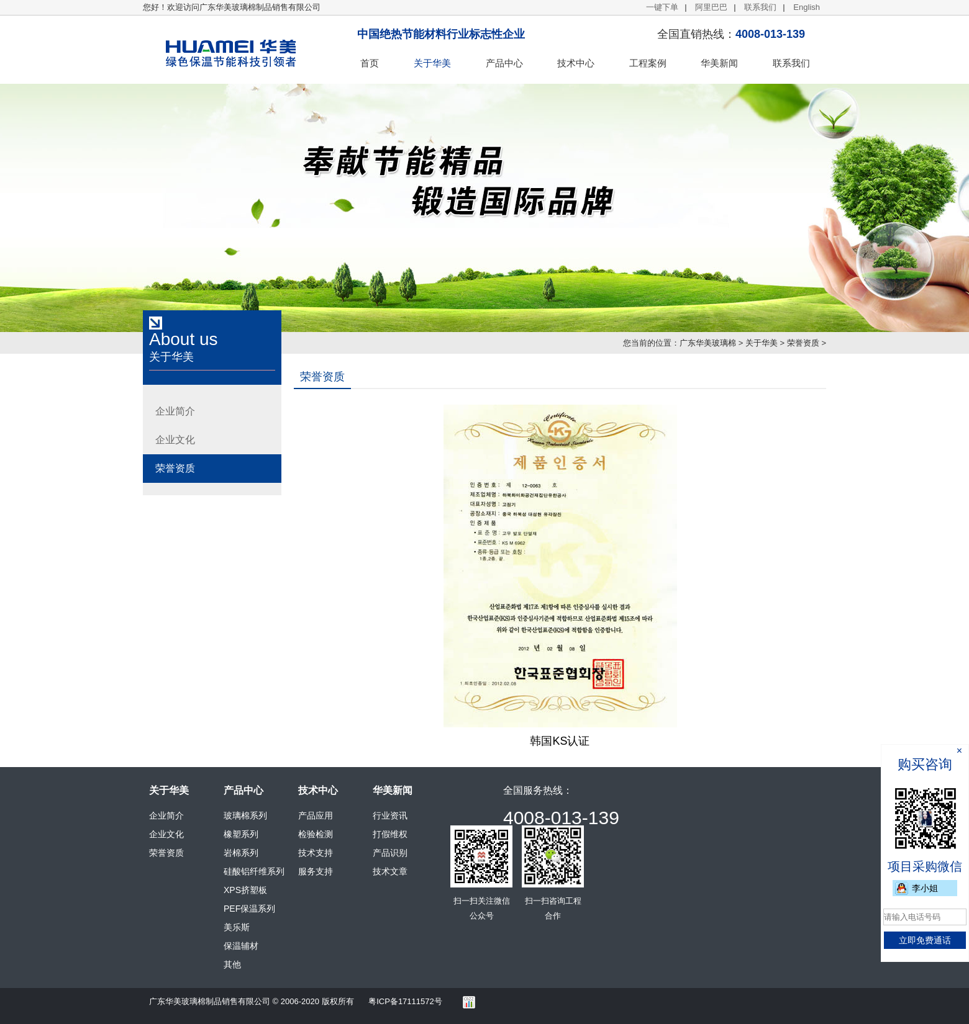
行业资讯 (390, 815)
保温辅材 (241, 946)
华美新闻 (719, 63)
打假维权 (390, 834)
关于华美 (432, 63)
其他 (232, 964)
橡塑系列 (241, 834)
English (806, 7)
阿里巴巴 (711, 7)
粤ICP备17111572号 (405, 1001)
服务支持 (315, 871)
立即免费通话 (925, 940)
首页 (369, 63)
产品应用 (315, 815)
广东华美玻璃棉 (708, 343)
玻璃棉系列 (245, 815)
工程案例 (647, 63)
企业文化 (175, 439)
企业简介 (175, 411)
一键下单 (662, 7)
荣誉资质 (803, 343)
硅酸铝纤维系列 (254, 871)
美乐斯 (237, 927)
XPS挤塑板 (245, 890)
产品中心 (504, 63)
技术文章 (390, 871)
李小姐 (925, 888)
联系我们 (760, 7)
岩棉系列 (241, 853)
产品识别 (390, 853)
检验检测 (315, 834)
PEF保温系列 (249, 909)
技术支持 (315, 853)
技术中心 (575, 63)
